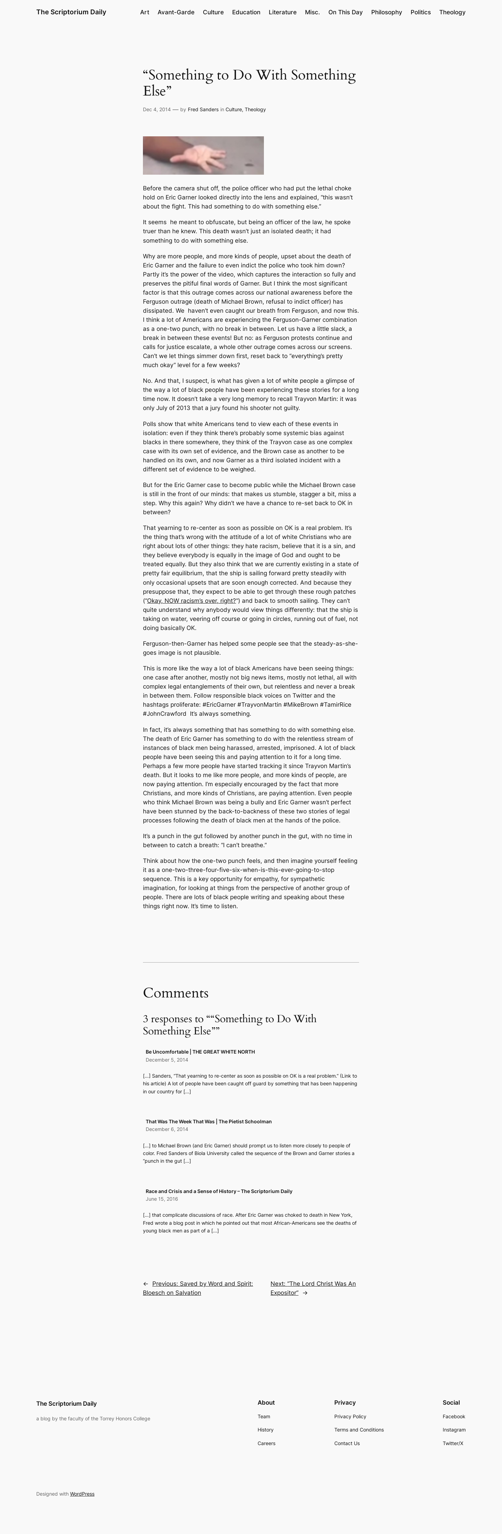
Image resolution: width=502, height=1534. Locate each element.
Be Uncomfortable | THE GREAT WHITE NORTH (200, 1052)
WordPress (82, 1494)
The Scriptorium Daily (71, 12)
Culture (234, 109)
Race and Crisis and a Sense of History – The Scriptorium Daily (219, 1191)
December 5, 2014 (167, 1060)
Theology (255, 109)
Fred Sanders (203, 109)
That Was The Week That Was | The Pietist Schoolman (209, 1121)
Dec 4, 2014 (157, 109)
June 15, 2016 (162, 1199)
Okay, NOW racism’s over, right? (191, 600)
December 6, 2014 (167, 1129)
